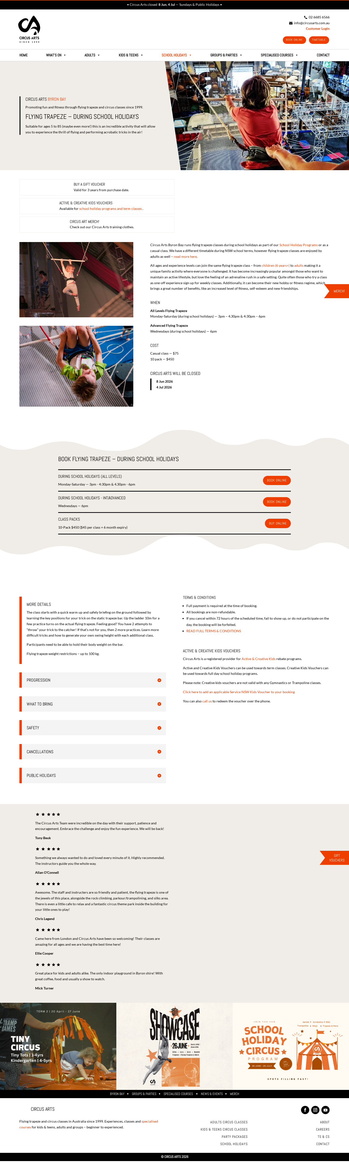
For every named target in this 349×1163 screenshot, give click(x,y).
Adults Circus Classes (229, 1124)
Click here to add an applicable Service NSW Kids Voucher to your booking (239, 694)
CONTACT (323, 56)
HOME (23, 56)
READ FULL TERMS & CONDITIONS (213, 633)
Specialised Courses (179, 1096)
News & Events (212, 1096)
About (325, 1124)
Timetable (317, 40)
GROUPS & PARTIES (226, 57)
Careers (323, 1131)
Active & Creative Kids (259, 661)
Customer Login (318, 28)
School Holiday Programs (298, 247)
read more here (185, 258)
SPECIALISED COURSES (279, 57)
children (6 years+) (276, 267)
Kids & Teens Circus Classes (224, 1131)
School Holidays (177, 57)
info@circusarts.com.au (309, 23)
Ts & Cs (324, 1139)
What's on (56, 57)
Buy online (278, 525)
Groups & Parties (144, 1096)
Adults (92, 57)
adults (298, 267)
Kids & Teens (131, 57)
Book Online (288, 40)
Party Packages (235, 1139)
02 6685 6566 (317, 17)
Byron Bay (117, 1096)
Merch (234, 1096)
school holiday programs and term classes (111, 210)
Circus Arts (45, 101)
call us (207, 703)
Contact (323, 1146)
